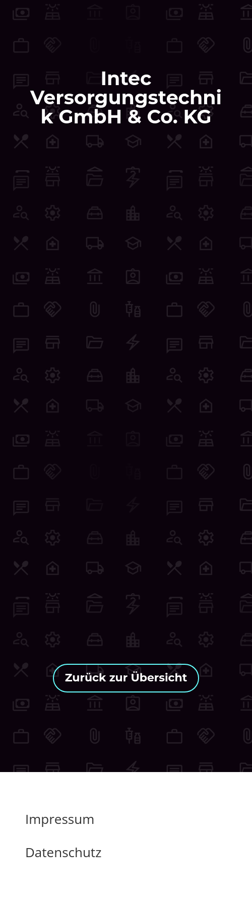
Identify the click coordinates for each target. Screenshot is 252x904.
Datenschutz (63, 852)
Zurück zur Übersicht (126, 677)
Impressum (59, 819)
